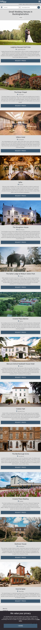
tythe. (20, 182)
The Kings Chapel (20, 92)
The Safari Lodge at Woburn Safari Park (20, 274)
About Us (5, 608)
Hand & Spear (20, 589)
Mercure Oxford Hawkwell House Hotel (20, 364)
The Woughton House (20, 227)
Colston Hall (20, 409)
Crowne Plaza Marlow (20, 319)
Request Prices (20, 61)
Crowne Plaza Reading (20, 499)
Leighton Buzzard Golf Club (20, 47)
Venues (20, 4)
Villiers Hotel (20, 137)
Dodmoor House (20, 544)
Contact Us (5, 610)
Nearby (21, 17)
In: (19, 7)
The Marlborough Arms (20, 454)
